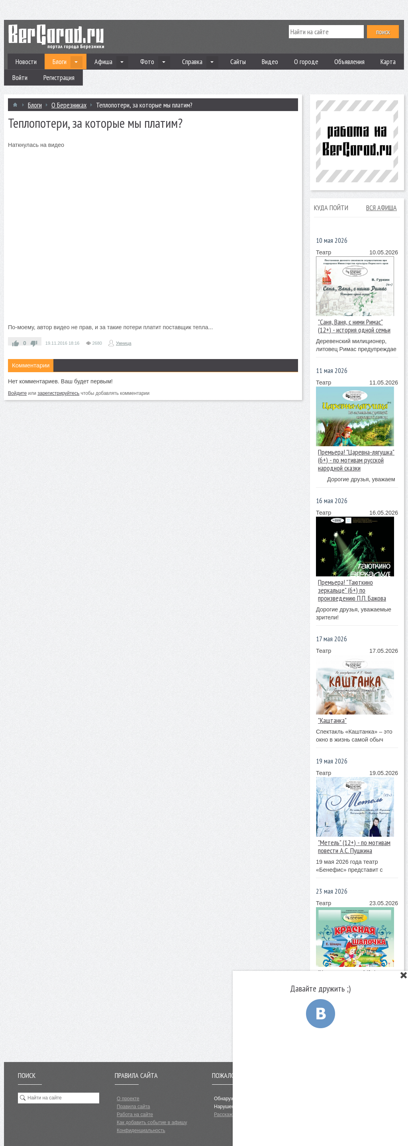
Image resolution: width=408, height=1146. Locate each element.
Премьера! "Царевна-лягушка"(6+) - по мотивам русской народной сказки (356, 459)
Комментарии (30, 365)
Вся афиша (381, 207)
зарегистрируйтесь (58, 393)
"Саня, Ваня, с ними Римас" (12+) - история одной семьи (354, 325)
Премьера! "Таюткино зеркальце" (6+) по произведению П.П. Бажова (352, 590)
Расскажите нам (232, 1114)
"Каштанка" (332, 720)
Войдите (17, 393)
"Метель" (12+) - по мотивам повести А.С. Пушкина (354, 846)
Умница (123, 343)
